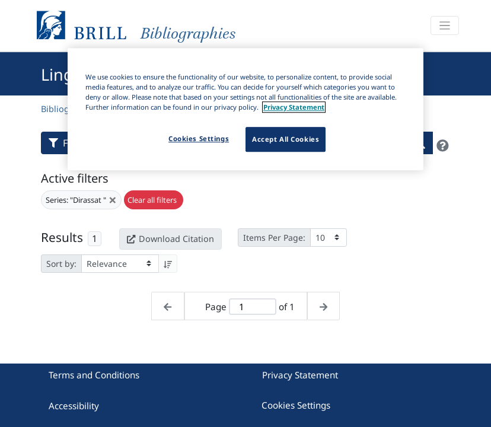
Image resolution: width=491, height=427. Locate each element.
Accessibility (74, 406)
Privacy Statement (300, 375)
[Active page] (252, 307)
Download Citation (170, 238)
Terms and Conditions (94, 375)
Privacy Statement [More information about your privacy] (293, 107)
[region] (245, 109)
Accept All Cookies (285, 139)
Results (62, 237)
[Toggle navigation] (445, 26)
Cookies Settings (296, 405)
